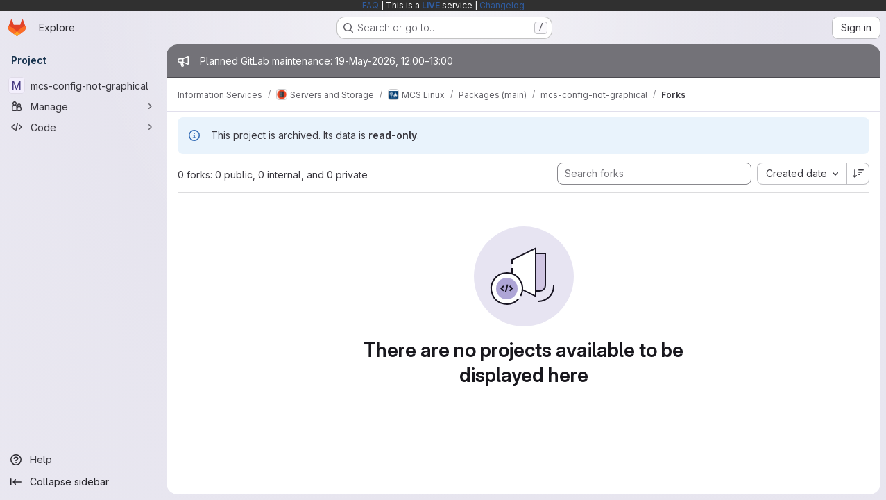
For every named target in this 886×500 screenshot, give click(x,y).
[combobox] (801, 173)
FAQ (370, 5)
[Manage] (83, 106)
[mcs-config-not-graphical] (83, 85)
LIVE (431, 5)
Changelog (502, 5)
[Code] (83, 127)
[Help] (83, 459)
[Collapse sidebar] (83, 482)
